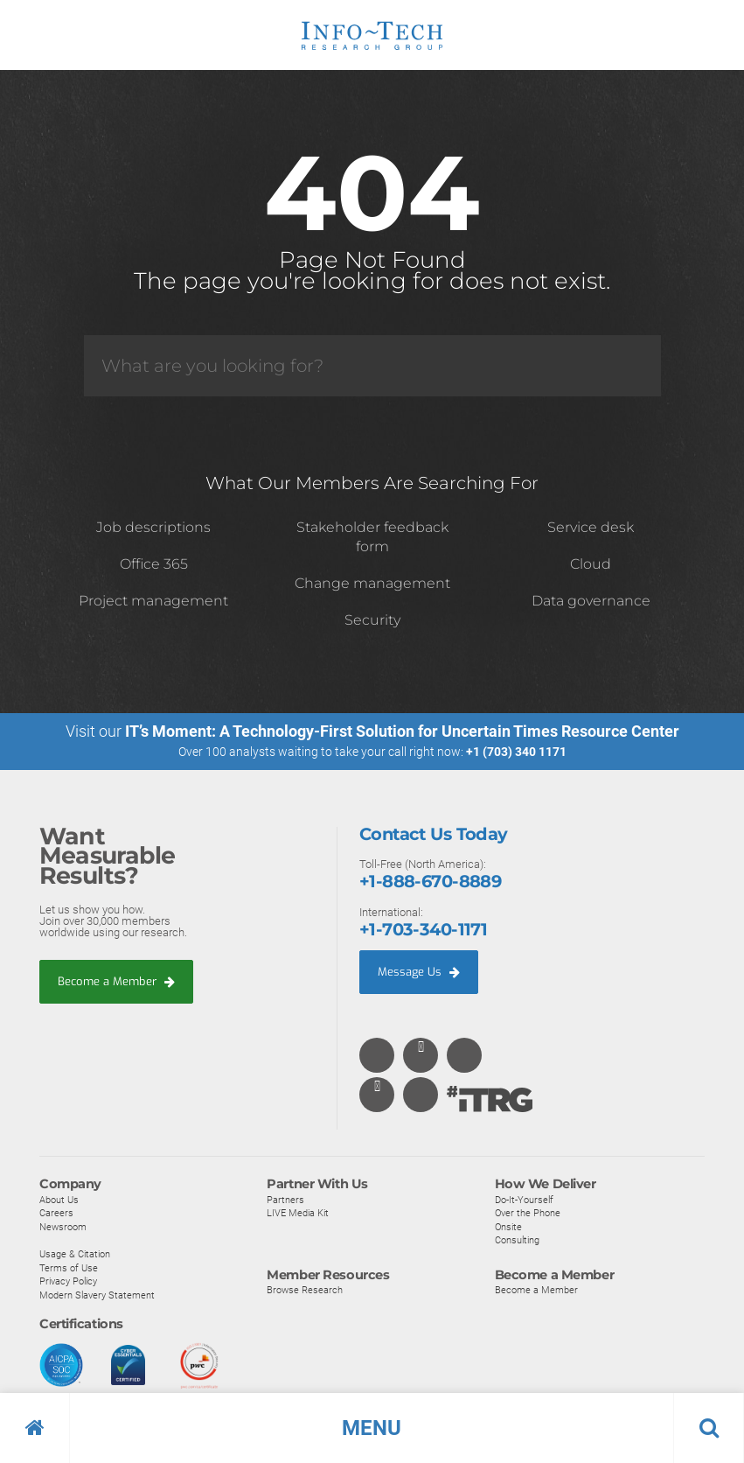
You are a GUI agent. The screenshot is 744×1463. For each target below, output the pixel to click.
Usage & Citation (74, 1254)
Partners (285, 1200)
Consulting (517, 1240)
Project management (153, 600)
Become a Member (116, 981)
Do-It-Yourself (524, 1200)
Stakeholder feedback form (372, 537)
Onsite (508, 1227)
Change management (372, 583)
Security (372, 620)
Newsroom (63, 1227)
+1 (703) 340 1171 (516, 752)
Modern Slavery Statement (97, 1295)
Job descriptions (153, 527)
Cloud (590, 564)
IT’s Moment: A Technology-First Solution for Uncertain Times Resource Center (402, 731)
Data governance (591, 600)
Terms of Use (68, 1268)
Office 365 (154, 564)
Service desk (590, 527)
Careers (56, 1213)
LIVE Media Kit (298, 1213)
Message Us (419, 971)
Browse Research (305, 1290)
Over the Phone (527, 1213)
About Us (59, 1200)
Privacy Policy (68, 1281)
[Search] (372, 365)
